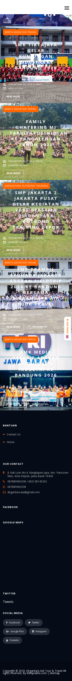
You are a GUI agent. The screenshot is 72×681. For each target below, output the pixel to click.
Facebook (13, 622)
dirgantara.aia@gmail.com (23, 492)
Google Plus (15, 631)
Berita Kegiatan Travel (20, 32)
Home (10, 442)
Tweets (8, 602)
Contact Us (14, 434)
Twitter (33, 622)
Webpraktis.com (37, 673)
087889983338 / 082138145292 (27, 481)
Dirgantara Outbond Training (26, 185)
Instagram (39, 631)
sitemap (55, 673)
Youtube (12, 640)
